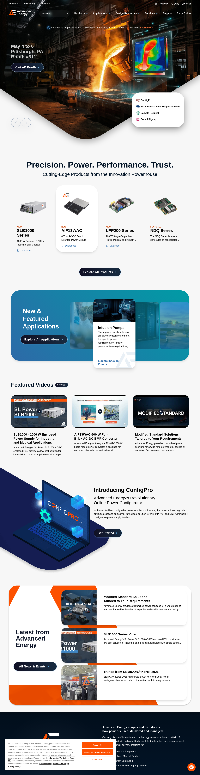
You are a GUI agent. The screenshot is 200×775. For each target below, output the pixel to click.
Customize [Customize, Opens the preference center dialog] (97, 759)
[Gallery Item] (39, 429)
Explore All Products (100, 272)
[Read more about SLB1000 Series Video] (79, 645)
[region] (60, 754)
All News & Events (34, 666)
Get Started (108, 533)
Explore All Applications (44, 339)
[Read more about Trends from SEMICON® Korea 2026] (79, 682)
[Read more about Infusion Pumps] (114, 310)
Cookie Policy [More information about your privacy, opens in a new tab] (45, 764)
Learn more (146, 27)
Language (161, 3)
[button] (191, 767)
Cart (186, 3)
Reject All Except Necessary (97, 752)
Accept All (97, 745)
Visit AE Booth (27, 67)
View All (61, 384)
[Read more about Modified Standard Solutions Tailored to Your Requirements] (79, 607)
